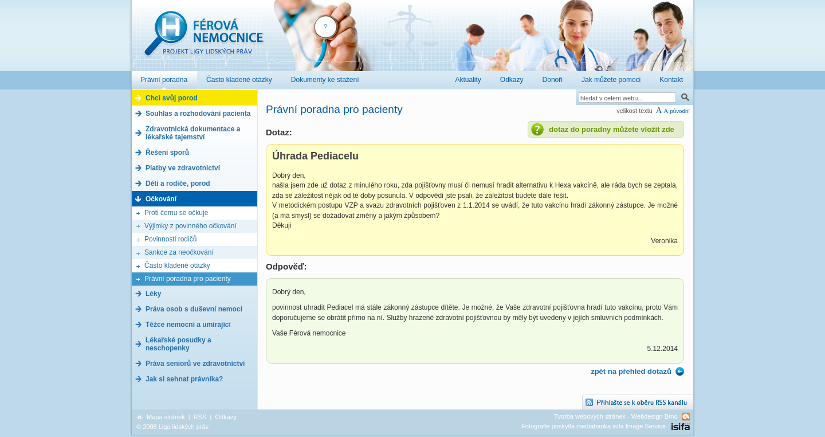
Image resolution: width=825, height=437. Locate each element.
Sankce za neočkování (179, 252)
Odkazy (225, 416)
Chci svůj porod (172, 98)
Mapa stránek (166, 416)
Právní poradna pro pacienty (187, 279)
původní (680, 111)
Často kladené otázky (177, 266)
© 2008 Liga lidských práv (172, 426)
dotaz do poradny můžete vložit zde (611, 129)
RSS (200, 416)
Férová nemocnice (203, 39)
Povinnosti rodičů (170, 239)
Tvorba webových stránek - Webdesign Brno (616, 416)
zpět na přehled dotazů (631, 371)
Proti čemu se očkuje (176, 213)
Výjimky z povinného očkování (190, 226)
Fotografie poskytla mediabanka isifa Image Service (593, 426)
